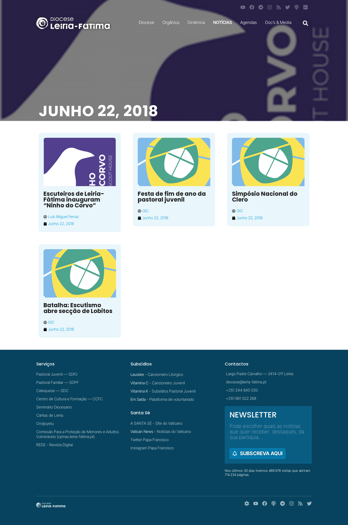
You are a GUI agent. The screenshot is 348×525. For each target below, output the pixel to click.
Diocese (148, 22)
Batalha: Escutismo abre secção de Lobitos (78, 308)
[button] (305, 23)
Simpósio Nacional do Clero (264, 197)
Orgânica (172, 22)
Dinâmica (197, 22)
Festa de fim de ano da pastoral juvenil (172, 197)
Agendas (249, 22)
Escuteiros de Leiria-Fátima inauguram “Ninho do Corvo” (74, 199)
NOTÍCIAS (223, 22)
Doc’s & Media (279, 22)
